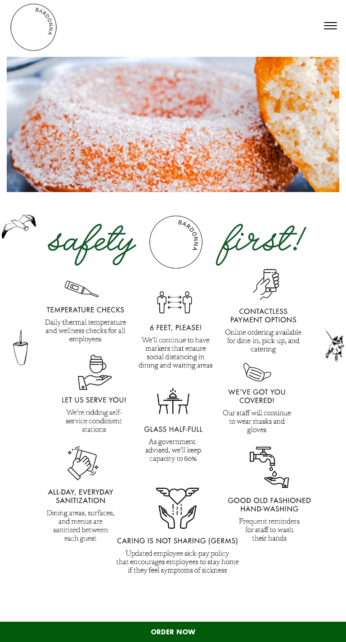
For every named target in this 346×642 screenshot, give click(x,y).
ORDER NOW (173, 632)
